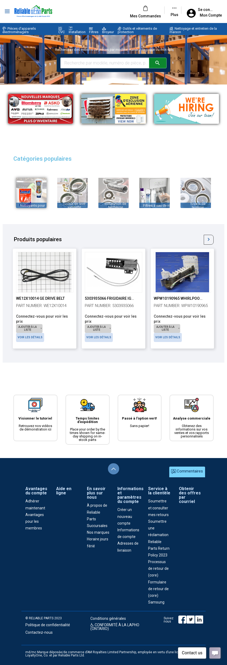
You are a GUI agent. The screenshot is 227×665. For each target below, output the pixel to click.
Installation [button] (77, 30)
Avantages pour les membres (34, 521)
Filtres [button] (93, 30)
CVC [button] (61, 30)
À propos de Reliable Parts (97, 512)
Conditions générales (108, 618)
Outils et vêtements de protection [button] (137, 30)
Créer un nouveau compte (124, 516)
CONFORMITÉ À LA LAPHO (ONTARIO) (114, 627)
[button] (145, 16)
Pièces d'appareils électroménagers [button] (19, 30)
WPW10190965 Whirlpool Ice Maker (188, 298)
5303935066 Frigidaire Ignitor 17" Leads (123, 298)
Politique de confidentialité (47, 625)
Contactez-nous (39, 632)
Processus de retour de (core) (158, 568)
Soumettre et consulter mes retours (158, 508)
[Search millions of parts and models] (104, 62)
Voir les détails (59, 328)
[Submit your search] (158, 62)
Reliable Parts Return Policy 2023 (159, 548)
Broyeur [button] (108, 30)
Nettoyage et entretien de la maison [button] (193, 30)
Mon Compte (211, 15)
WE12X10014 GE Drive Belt (40, 298)
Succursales (97, 526)
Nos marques (98, 532)
